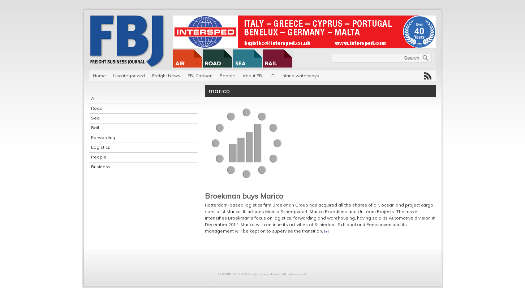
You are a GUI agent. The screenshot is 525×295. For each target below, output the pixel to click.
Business (101, 166)
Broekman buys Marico (244, 195)
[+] (326, 231)
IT (272, 75)
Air (94, 98)
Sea (95, 118)
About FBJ (252, 75)
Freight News (166, 75)
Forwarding (103, 137)
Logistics (100, 147)
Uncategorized (129, 75)
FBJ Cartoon (200, 75)
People (227, 75)
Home (99, 75)
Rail (95, 127)
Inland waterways (300, 75)
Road (97, 108)
